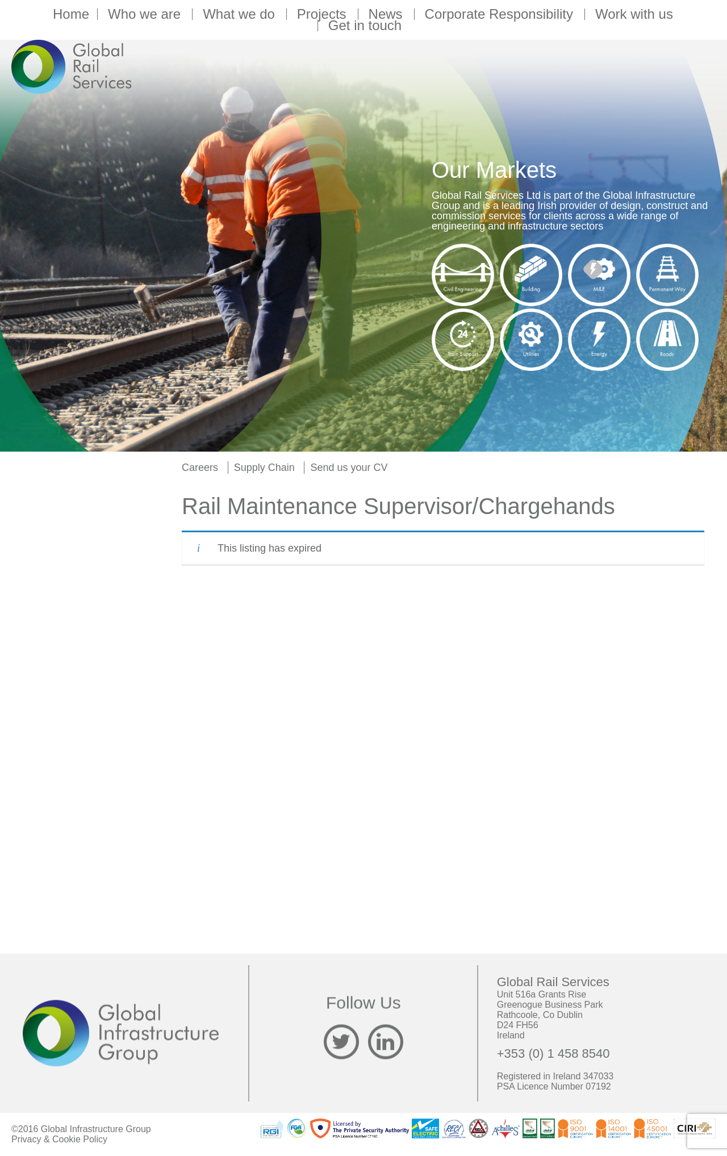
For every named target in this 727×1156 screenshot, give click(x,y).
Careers (200, 467)
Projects (323, 14)
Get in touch (365, 25)
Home (71, 14)
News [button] (387, 14)
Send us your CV (348, 467)
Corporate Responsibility (500, 14)
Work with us (635, 14)
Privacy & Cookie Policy (59, 1139)
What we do (240, 14)
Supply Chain (264, 467)
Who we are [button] (146, 14)
